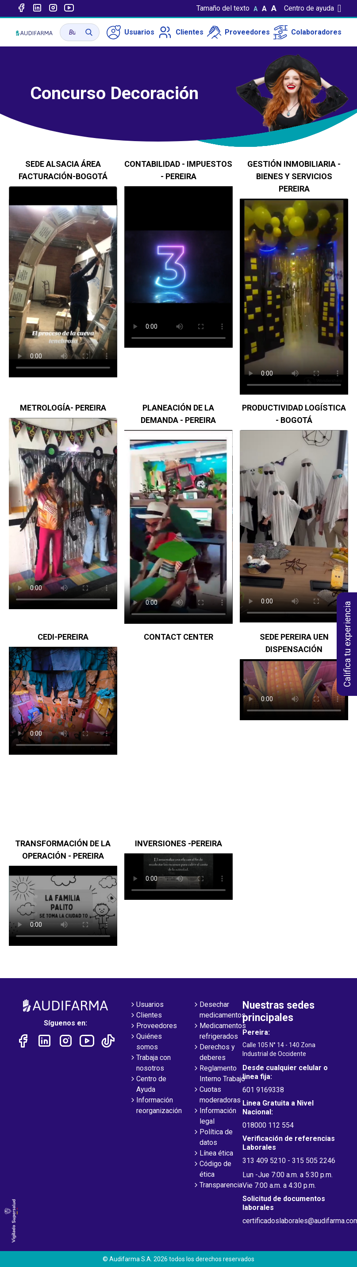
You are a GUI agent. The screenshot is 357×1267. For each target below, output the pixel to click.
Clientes (180, 32)
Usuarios (130, 32)
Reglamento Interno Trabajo (218, 1074)
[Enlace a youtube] (69, 8)
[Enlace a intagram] (53, 8)
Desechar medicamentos (219, 1010)
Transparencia (217, 1185)
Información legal (214, 1116)
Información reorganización (155, 1106)
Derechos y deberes (213, 1053)
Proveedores (238, 32)
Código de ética (211, 1169)
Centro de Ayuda (147, 1085)
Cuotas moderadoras (216, 1095)
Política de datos (212, 1138)
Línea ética (212, 1154)
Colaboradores (307, 32)
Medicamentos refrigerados (219, 1031)
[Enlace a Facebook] (21, 8)
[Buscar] (88, 32)
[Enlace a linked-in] (37, 8)
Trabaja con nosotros (150, 1063)
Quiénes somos (145, 1042)
